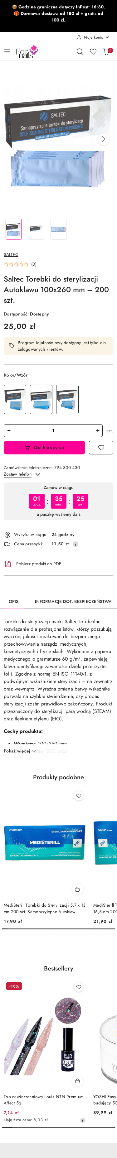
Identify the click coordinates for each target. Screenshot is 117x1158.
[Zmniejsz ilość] (8, 431)
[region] (58, 501)
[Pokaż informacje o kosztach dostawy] (75, 544)
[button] (103, 139)
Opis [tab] (14, 602)
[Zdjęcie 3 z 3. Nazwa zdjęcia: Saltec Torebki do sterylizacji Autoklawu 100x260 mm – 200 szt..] (59, 229)
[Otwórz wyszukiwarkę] (79, 51)
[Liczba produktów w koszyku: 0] (106, 51)
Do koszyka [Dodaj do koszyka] (44, 447)
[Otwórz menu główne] (7, 51)
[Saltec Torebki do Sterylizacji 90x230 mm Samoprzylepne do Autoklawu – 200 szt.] (41, 399)
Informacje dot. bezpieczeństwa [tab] (73, 602)
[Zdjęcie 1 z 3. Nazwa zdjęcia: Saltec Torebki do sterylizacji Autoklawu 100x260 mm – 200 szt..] (14, 229)
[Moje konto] (93, 37)
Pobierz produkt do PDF (32, 564)
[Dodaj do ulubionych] (101, 447)
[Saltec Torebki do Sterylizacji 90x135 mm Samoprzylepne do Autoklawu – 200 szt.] (15, 399)
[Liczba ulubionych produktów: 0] (93, 51)
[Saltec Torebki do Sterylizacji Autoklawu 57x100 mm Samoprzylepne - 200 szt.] (67, 399)
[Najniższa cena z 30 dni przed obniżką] (83, 1120)
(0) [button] (34, 264)
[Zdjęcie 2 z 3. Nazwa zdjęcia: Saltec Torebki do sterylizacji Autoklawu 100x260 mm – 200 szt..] (36, 229)
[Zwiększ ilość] (97, 431)
